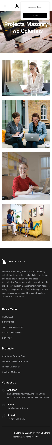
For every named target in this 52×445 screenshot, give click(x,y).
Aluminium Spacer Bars (13, 356)
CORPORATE (8, 322)
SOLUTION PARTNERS (12, 327)
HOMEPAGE (7, 317)
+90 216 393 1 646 (16, 419)
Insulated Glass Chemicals (15, 361)
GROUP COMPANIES (12, 332)
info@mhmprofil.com (18, 408)
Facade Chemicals (11, 367)
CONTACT (7, 338)
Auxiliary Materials (11, 372)
